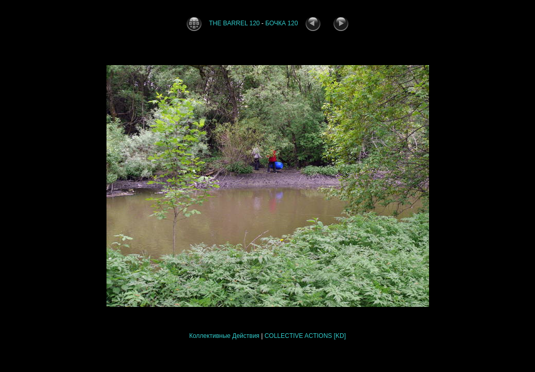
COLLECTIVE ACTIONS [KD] (305, 335)
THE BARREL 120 (234, 23)
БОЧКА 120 (281, 23)
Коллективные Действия (224, 335)
